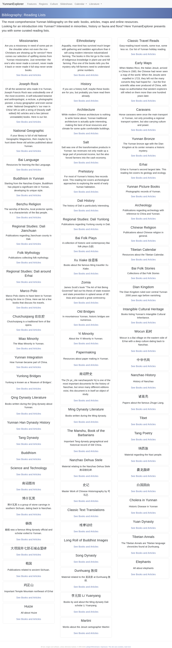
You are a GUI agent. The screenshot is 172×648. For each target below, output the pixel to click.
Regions (43, 4)
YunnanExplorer (13, 3)
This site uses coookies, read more (119, 647)
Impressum (104, 647)
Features (32, 4)
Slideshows (66, 4)
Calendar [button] (80, 4)
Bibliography (12, 15)
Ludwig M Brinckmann (93, 647)
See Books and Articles (28, 75)
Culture (54, 4)
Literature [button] (94, 4)
